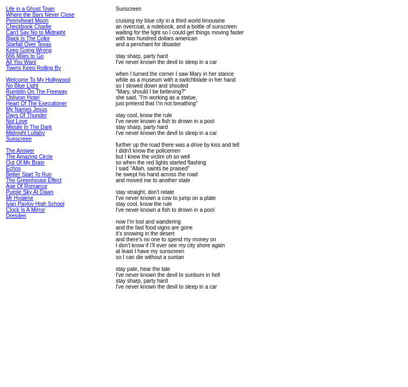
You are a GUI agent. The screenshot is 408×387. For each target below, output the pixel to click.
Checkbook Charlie (29, 27)
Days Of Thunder (26, 115)
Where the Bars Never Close (40, 15)
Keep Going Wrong (29, 50)
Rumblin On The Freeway (36, 92)
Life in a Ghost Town (30, 9)
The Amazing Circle (29, 157)
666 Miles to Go (25, 56)
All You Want (21, 62)
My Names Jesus (26, 109)
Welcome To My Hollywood (38, 80)
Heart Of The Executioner (36, 103)
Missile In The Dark (29, 127)
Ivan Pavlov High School (35, 204)
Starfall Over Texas (28, 44)
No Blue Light (22, 86)
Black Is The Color (28, 38)
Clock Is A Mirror (25, 210)
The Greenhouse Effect (33, 180)
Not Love (16, 121)
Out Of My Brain (25, 163)
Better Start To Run (29, 174)
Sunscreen (19, 139)
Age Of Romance (26, 186)
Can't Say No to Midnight (35, 32)
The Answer (20, 151)
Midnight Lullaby (25, 133)
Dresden (16, 216)
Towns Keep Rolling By (33, 68)
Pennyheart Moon (27, 21)
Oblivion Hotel (22, 98)
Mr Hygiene (19, 198)
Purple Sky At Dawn (29, 192)
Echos (13, 168)
